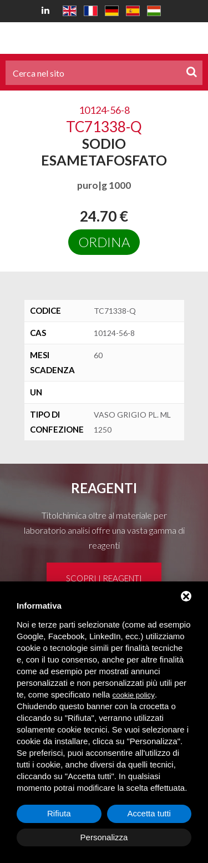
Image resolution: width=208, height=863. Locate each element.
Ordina (104, 242)
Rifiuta (59, 813)
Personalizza (104, 837)
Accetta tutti (149, 813)
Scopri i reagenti (104, 578)
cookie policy (134, 695)
